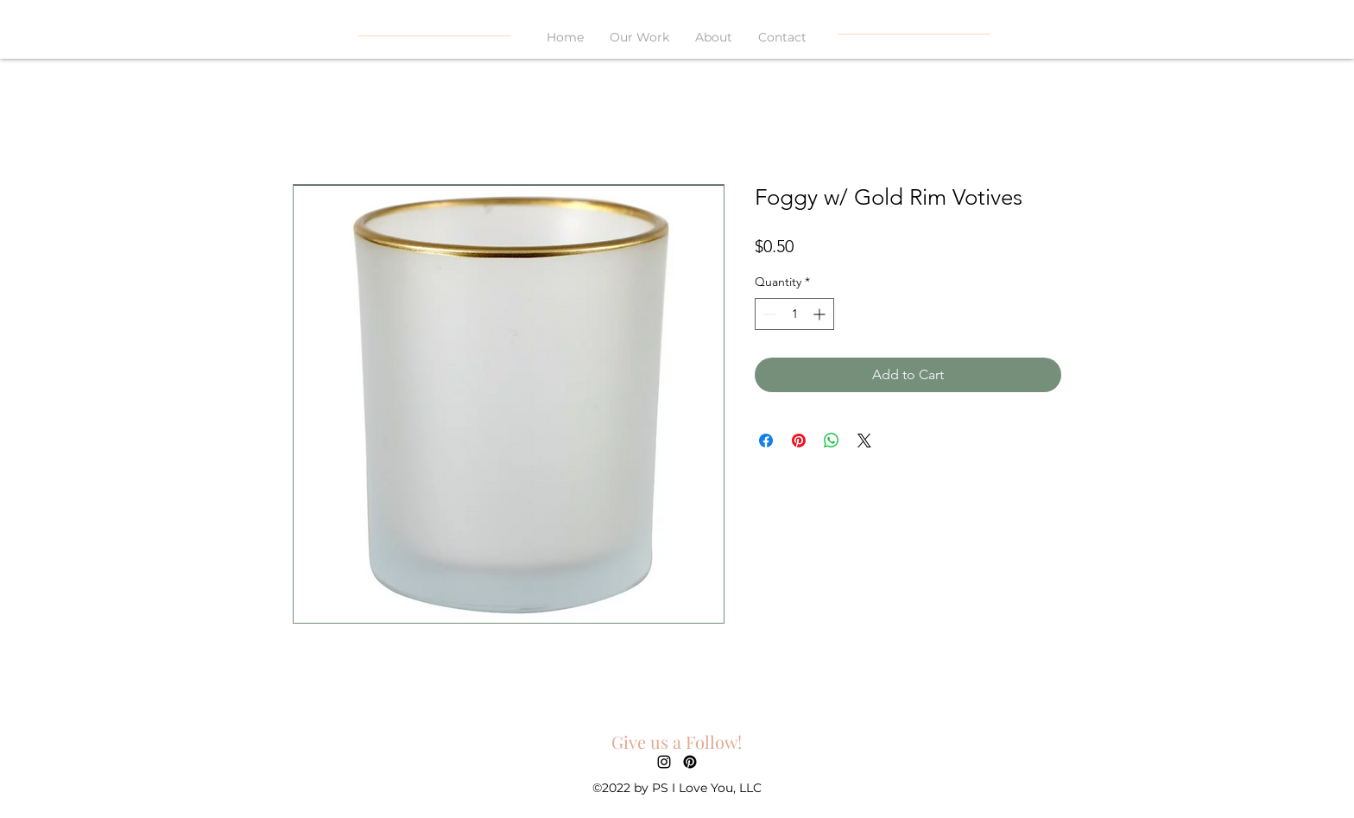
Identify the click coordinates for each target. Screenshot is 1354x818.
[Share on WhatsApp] (831, 440)
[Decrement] (768, 314)
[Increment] (821, 314)
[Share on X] (864, 440)
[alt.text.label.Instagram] (664, 761)
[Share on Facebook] (766, 440)
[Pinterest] (690, 761)
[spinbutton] (794, 314)
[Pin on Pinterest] (798, 440)
